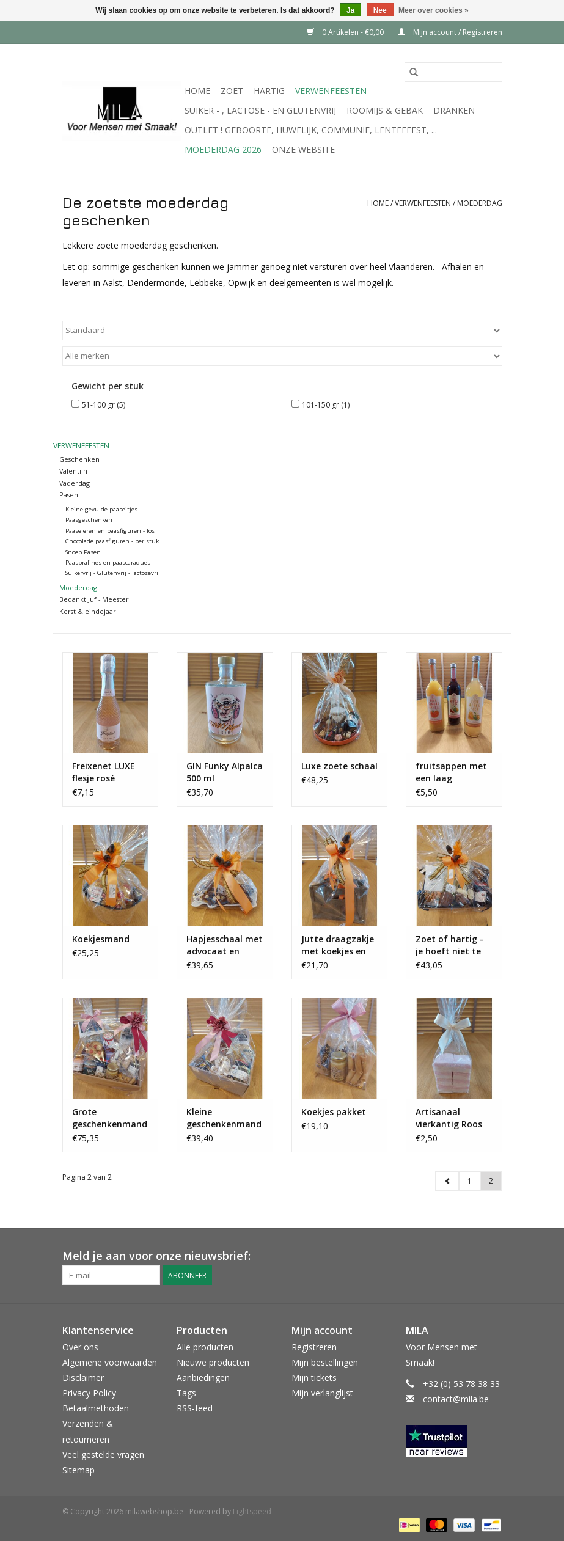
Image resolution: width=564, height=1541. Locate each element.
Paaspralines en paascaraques (107, 562)
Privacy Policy (89, 1393)
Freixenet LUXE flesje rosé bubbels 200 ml (104, 772)
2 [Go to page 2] (491, 1181)
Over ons (80, 1347)
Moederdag (479, 203)
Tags (186, 1393)
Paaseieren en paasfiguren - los (110, 531)
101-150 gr (326, 405)
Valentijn (73, 470)
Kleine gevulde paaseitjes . (103, 509)
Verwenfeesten (331, 91)
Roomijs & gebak (384, 110)
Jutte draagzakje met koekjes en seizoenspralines (337, 945)
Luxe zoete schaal (339, 766)
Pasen (68, 494)
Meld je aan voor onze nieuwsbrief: (156, 1256)
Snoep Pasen (83, 552)
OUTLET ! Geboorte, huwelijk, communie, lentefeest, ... (311, 130)
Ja (350, 10)
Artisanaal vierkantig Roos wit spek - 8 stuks (453, 1118)
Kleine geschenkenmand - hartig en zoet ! (224, 1118)
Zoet (232, 91)
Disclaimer (83, 1377)
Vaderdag (74, 483)
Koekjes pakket (333, 1112)
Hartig (269, 91)
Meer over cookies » (433, 10)
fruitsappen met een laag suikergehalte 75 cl (451, 772)
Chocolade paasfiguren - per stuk (112, 541)
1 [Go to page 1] (469, 1181)
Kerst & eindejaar (87, 611)
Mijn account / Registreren (450, 32)
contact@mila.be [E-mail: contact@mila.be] (456, 1399)
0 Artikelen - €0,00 (346, 32)
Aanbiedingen (203, 1377)
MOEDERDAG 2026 (223, 149)
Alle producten (205, 1347)
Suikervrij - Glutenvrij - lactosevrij (112, 573)
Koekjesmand (101, 939)
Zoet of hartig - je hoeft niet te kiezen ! (449, 945)
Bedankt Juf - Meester (94, 599)
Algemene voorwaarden (109, 1362)
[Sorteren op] (282, 330)
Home (197, 91)
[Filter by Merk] (282, 356)
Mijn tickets (314, 1377)
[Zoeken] (453, 72)
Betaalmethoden (95, 1408)
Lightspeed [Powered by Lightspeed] (252, 1511)
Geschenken (79, 459)
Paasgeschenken (88, 520)
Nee (380, 10)
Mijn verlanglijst (322, 1393)
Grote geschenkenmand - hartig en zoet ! (109, 1118)
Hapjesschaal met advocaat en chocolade (224, 945)
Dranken (454, 110)
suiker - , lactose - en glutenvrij (260, 110)
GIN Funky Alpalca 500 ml (224, 772)
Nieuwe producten (213, 1362)
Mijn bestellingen (324, 1362)
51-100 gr (103, 405)
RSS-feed (195, 1408)
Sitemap (78, 1470)
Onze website (303, 149)
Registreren (314, 1347)
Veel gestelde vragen (103, 1454)
